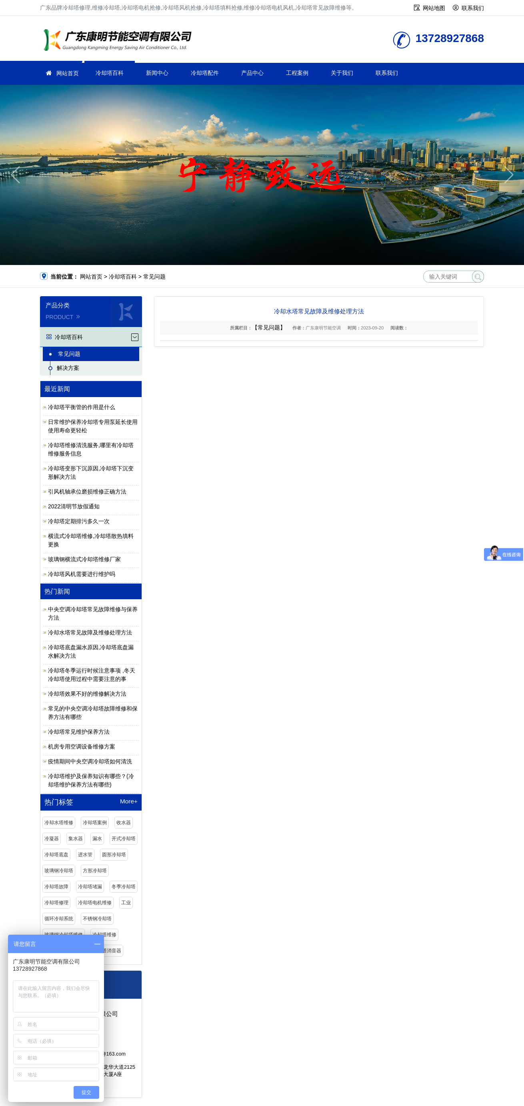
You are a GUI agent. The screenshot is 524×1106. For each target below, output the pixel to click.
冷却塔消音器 (106, 950)
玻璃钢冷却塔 (58, 870)
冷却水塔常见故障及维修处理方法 (90, 632)
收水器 (123, 822)
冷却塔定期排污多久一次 (79, 521)
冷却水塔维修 (58, 822)
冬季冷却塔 (124, 886)
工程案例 (297, 73)
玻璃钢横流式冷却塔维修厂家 (84, 559)
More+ (129, 801)
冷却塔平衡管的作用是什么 (81, 407)
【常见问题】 (269, 327)
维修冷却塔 (120, 41)
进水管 (85, 854)
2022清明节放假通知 (74, 506)
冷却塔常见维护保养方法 (79, 732)
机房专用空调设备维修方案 (81, 746)
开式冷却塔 (124, 838)
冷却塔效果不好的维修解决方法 (87, 693)
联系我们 (473, 8)
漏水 (97, 838)
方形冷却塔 (95, 870)
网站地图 (434, 8)
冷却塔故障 (56, 886)
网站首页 (67, 73)
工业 (126, 902)
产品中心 (252, 73)
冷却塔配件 (205, 73)
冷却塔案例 (95, 822)
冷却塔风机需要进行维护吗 (81, 574)
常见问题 (154, 276)
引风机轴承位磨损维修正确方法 (87, 491)
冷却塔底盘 (56, 854)
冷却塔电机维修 (95, 902)
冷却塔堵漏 (90, 886)
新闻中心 (157, 73)
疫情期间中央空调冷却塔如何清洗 (90, 761)
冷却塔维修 (104, 934)
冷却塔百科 (110, 73)
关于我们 (342, 73)
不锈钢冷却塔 (97, 918)
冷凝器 (51, 838)
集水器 (75, 838)
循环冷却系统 (58, 918)
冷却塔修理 (56, 902)
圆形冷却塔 (114, 854)
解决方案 (68, 368)
